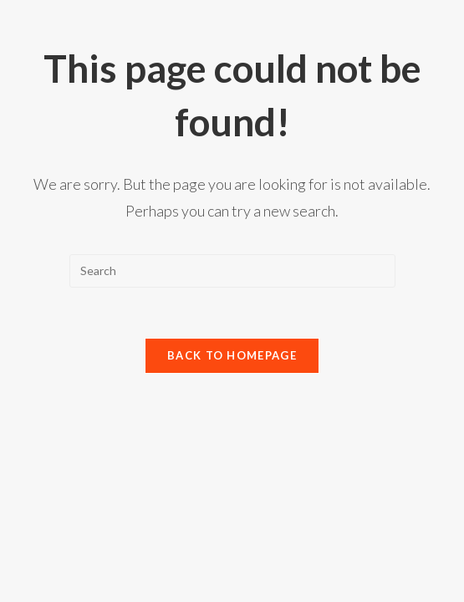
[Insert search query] (232, 271)
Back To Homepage (232, 355)
